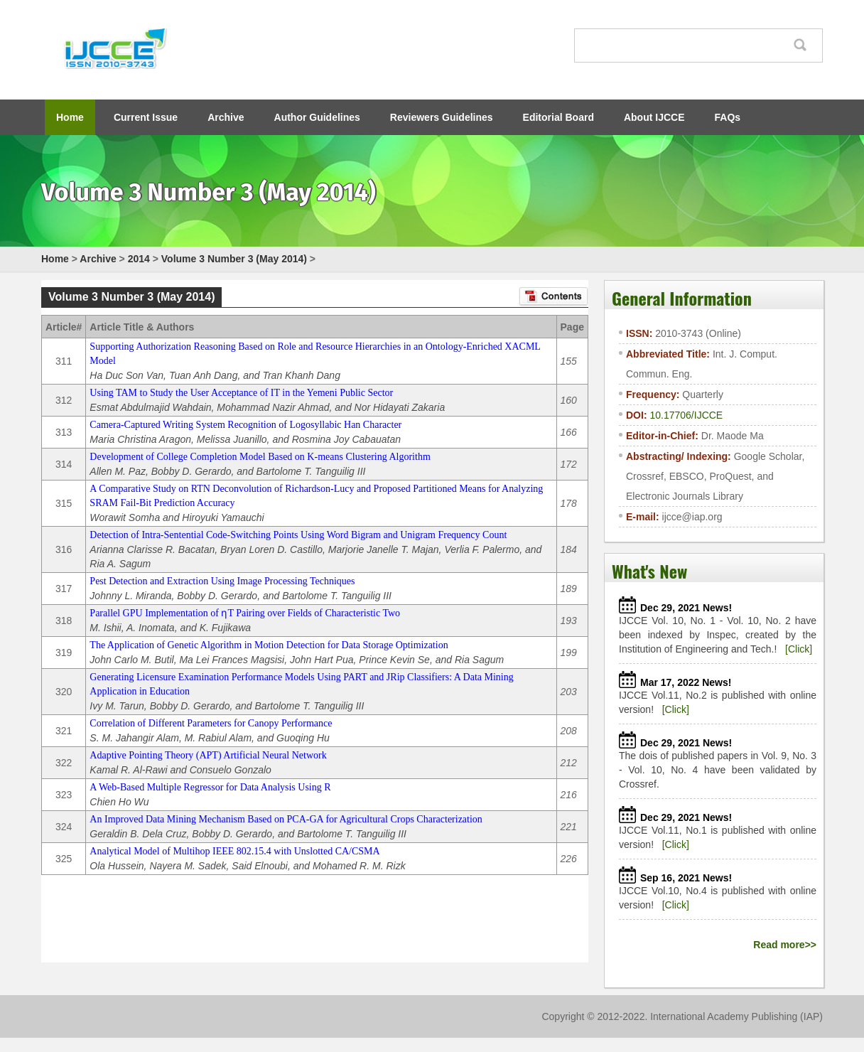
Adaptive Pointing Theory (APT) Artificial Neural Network (208, 755)
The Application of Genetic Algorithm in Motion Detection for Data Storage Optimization (269, 645)
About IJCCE (654, 117)
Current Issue (146, 117)
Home (70, 117)
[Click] (798, 649)
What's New (649, 571)
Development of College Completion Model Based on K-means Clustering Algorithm (260, 456)
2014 (139, 258)
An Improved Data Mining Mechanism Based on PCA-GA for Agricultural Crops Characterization (286, 819)
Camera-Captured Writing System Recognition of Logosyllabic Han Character (245, 424)
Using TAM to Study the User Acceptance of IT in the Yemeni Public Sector (241, 392)
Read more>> (784, 944)
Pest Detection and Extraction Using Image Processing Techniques (222, 581)
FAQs (728, 117)
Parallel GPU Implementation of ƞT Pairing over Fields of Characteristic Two (245, 613)
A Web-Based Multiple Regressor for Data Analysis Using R (210, 787)
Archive (225, 117)
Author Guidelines (317, 117)
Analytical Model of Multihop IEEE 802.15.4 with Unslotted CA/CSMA (234, 851)
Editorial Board (558, 117)
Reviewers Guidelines (441, 117)
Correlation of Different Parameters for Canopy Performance (211, 723)
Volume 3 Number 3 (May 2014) (234, 258)
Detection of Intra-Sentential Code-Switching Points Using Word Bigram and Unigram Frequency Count (298, 535)
